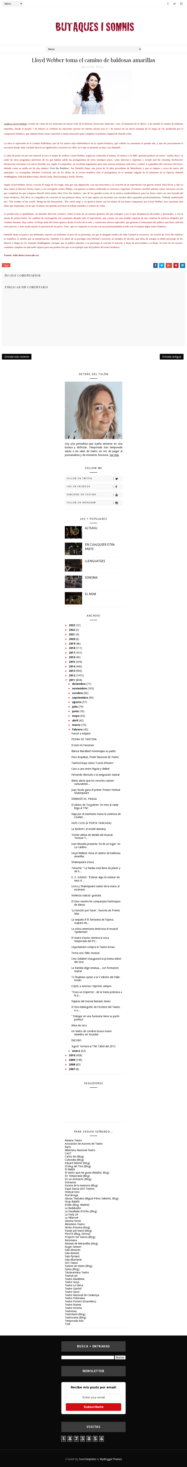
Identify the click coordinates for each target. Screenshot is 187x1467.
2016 (72, 657)
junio (76, 711)
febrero (77, 729)
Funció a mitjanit (81, 733)
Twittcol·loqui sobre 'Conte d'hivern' (92, 763)
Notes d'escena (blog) (77, 1227)
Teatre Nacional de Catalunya (82, 1295)
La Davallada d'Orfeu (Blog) (81, 1211)
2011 (72, 680)
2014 (72, 666)
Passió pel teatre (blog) (78, 1230)
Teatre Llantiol (73, 1288)
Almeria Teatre (73, 1140)
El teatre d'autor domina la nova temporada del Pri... (90, 939)
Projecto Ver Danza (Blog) (80, 1237)
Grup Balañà (72, 1201)
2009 (72, 1059)
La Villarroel (71, 1217)
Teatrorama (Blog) (75, 1317)
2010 (72, 1055)
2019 (72, 643)
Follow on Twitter (94, 478)
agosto (77, 702)
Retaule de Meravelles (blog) (81, 1243)
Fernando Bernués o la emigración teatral (95, 774)
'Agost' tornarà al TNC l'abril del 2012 (93, 1046)
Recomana (71, 1240)
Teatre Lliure (72, 1291)
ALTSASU (91, 528)
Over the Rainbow (59, 168)
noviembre (80, 688)
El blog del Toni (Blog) (78, 1166)
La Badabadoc (73, 1208)
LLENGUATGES (95, 561)
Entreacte (70, 1182)
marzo (76, 724)
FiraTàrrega (71, 1195)
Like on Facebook (94, 486)
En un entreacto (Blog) (78, 1179)
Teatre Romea (73, 1304)
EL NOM (90, 594)
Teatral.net (71, 1275)
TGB (67, 1324)
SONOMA (91, 577)
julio (75, 706)
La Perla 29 (71, 1214)
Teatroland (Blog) (75, 1314)
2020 (72, 639)
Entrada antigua (171, 356)
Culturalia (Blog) (74, 1159)
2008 (72, 1064)
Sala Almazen (72, 1249)
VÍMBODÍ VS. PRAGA (84, 798)
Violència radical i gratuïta (86, 895)
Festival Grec (72, 1191)
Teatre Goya (72, 1282)
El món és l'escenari (82, 745)
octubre (78, 693)
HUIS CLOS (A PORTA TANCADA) (91, 823)
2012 (72, 675)
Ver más (114, 455)
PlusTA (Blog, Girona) (77, 1233)
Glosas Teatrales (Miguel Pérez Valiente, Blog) (92, 1198)
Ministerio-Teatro (75, 1224)
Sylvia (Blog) (72, 1269)
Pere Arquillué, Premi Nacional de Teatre (95, 757)
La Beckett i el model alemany (88, 828)
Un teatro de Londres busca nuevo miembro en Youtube (91, 1033)
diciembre (79, 683)
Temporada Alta (74, 1320)
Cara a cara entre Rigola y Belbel (90, 768)
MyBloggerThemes (111, 1459)
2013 (72, 670)
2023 (72, 625)
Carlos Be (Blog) (74, 1156)
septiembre (80, 697)
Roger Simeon (73, 1246)
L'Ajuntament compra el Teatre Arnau (93, 947)
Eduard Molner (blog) (77, 1163)
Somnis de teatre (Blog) (78, 1265)
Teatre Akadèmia (74, 1279)
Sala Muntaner (73, 1259)
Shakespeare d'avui (82, 862)
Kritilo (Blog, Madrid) (77, 1204)
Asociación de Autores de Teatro (84, 1143)
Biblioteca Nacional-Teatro (80, 1150)
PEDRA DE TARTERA (84, 739)
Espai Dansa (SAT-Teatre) (79, 1188)
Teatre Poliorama (75, 1298)
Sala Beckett (72, 1253)
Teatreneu (71, 1311)
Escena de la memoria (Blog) (81, 1185)
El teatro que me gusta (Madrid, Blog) (87, 1172)
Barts (68, 1146)
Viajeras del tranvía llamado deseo (91, 1001)
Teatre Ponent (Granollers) (80, 1301)
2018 (72, 648)
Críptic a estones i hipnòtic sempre (91, 986)
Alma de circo (79, 1025)
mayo (76, 715)
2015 (72, 661)
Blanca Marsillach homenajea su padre (93, 751)
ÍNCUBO (76, 1040)
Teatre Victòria (73, 1307)
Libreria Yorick (73, 1220)
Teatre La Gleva (74, 1285)
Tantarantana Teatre (77, 1272)
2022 (72, 629)
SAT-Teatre (71, 1262)
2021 (72, 634)
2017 (72, 652)
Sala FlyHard (72, 1256)
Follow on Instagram (94, 503)
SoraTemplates (87, 1459)
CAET (68, 1153)
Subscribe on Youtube (94, 495)
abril (75, 720)
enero (76, 1050)
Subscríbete (94, 1407)
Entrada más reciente (16, 356)
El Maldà (70, 1169)
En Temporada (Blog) (77, 1175)
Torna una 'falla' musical (85, 952)
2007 (72, 1069)
